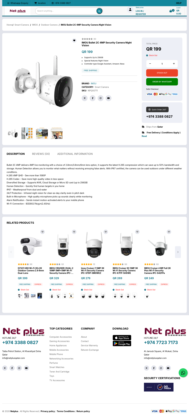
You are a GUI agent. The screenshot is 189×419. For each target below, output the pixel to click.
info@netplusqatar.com (13, 358)
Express (38, 285)
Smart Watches (56, 367)
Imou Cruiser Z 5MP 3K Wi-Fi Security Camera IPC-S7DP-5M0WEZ (92, 272)
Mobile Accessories (59, 350)
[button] (178, 253)
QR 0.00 (178, 12)
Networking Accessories (61, 358)
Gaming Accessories (59, 341)
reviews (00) (41, 155)
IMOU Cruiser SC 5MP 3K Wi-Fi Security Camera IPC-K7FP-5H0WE (125, 272)
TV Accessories (57, 380)
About (84, 337)
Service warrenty (89, 345)
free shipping (90, 70)
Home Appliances (58, 345)
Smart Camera (22, 25)
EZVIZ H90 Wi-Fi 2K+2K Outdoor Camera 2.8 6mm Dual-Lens (31, 272)
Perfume (53, 363)
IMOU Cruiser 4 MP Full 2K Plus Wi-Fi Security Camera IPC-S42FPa (157, 272)
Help (178, 3)
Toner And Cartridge (59, 371)
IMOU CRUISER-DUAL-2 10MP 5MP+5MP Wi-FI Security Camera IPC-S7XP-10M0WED (61, 272)
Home (10, 25)
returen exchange (90, 350)
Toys (51, 376)
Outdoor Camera (49, 25)
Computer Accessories (60, 337)
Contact (85, 341)
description (16, 155)
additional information (75, 155)
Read (144, 136)
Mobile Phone (56, 354)
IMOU (35, 25)
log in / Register (141, 12)
